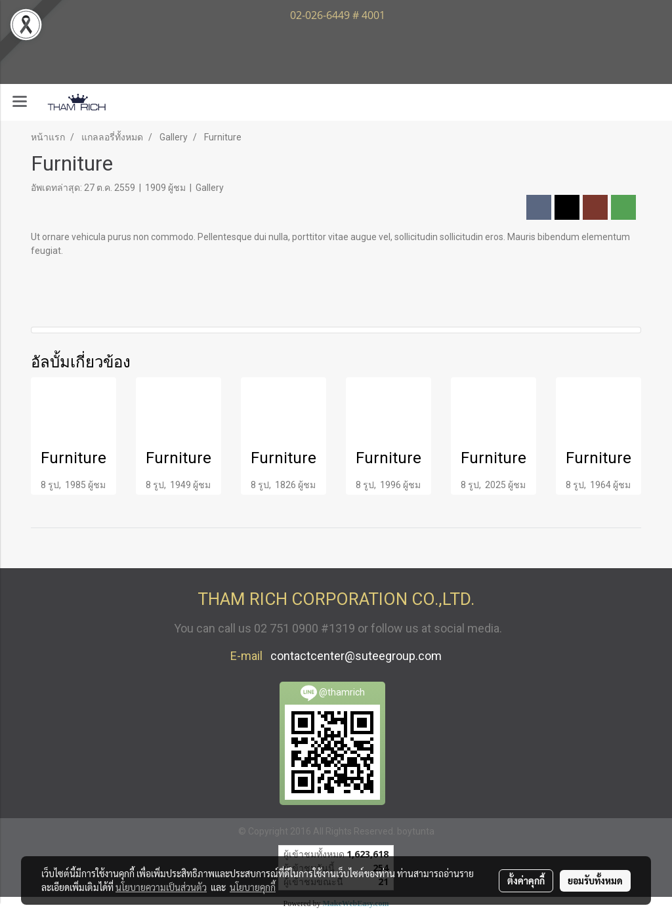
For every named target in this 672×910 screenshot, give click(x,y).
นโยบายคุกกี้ (253, 887)
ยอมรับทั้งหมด (595, 880)
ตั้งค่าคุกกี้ (526, 880)
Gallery (210, 187)
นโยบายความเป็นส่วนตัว (161, 887)
